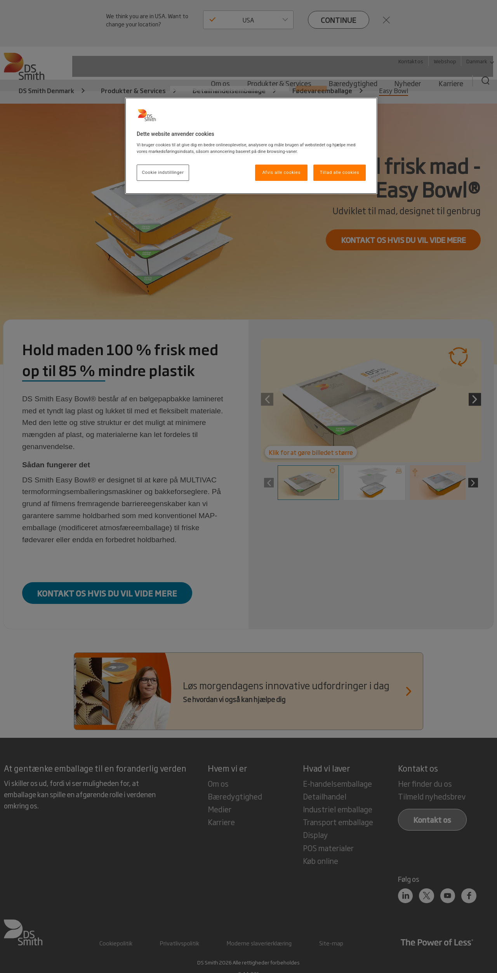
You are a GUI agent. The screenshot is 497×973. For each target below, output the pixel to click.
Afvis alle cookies (281, 172)
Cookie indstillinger (163, 172)
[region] (251, 145)
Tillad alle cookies (339, 172)
